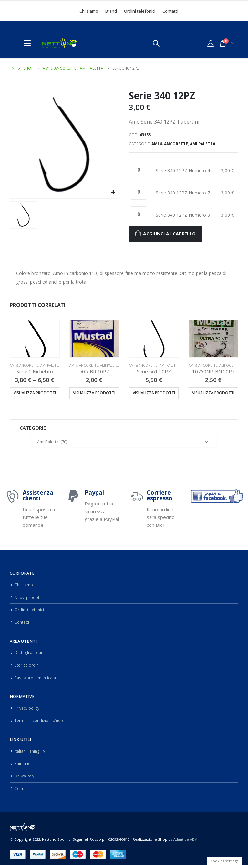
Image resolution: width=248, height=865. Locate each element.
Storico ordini (27, 663)
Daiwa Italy (25, 772)
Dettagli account (30, 651)
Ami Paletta (202, 144)
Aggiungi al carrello (169, 234)
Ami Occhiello (232, 365)
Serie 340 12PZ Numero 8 (183, 215)
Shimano (23, 760)
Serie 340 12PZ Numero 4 (183, 170)
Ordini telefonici (139, 11)
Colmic (21, 784)
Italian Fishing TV (30, 748)
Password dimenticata (36, 675)
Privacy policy (27, 705)
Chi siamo (88, 11)
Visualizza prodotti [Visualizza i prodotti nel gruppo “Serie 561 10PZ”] (154, 393)
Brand (111, 11)
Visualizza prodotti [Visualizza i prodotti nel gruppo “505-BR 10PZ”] (94, 393)
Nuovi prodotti (28, 596)
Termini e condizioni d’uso (40, 717)
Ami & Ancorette (169, 144)
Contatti (170, 11)
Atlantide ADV (185, 835)
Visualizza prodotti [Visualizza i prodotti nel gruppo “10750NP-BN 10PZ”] (213, 393)
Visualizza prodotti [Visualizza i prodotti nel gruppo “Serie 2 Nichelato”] (35, 393)
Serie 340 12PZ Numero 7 (183, 193)
